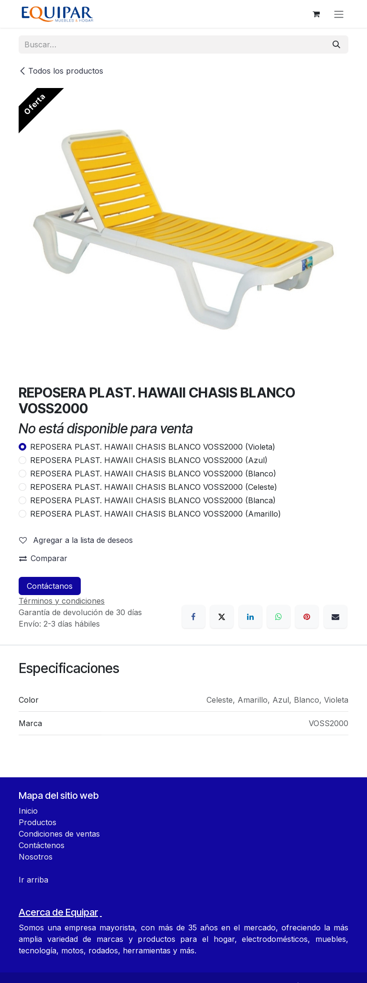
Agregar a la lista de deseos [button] (76, 540)
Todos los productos (61, 71)
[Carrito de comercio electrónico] (315, 13)
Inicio (28, 811)
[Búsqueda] (336, 44)
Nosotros (36, 857)
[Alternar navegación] (338, 14)
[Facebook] (193, 616)
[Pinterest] (306, 616)
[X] (221, 616)
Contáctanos (50, 586)
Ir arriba (33, 879)
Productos (37, 822)
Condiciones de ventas (59, 834)
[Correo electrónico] (335, 616)
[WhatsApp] (278, 616)
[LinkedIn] (250, 616)
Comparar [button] (43, 558)
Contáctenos (42, 845)
